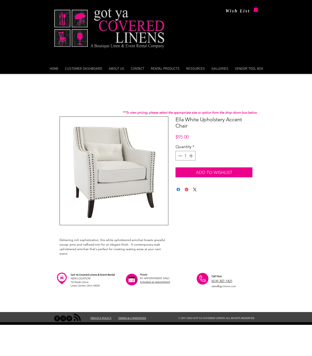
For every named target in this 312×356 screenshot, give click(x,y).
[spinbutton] (185, 155)
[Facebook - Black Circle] (57, 318)
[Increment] (191, 155)
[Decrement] (179, 155)
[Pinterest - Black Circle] (69, 318)
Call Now (216, 276)
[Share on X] (194, 189)
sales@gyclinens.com (223, 286)
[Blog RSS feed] (77, 317)
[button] (256, 9)
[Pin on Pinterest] (186, 189)
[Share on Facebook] (178, 189)
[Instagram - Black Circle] (63, 318)
